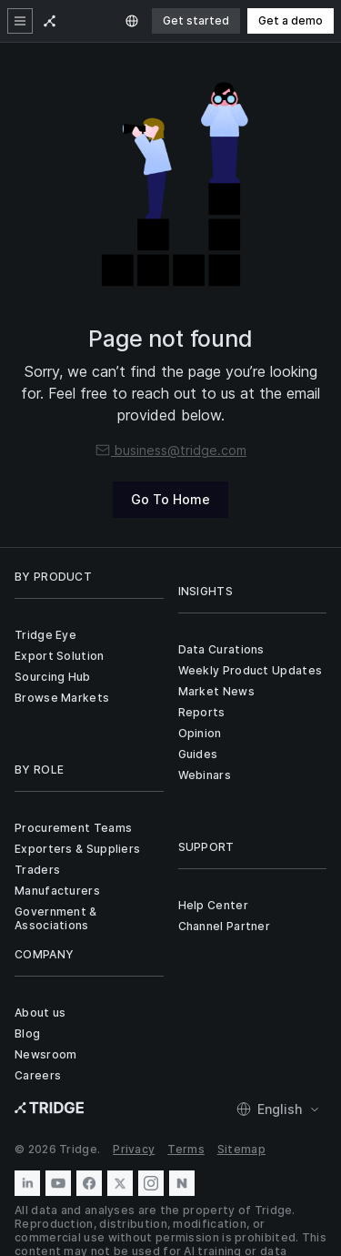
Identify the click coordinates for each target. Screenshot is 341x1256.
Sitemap (241, 1149)
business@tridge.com (170, 450)
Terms (186, 1149)
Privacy (134, 1149)
